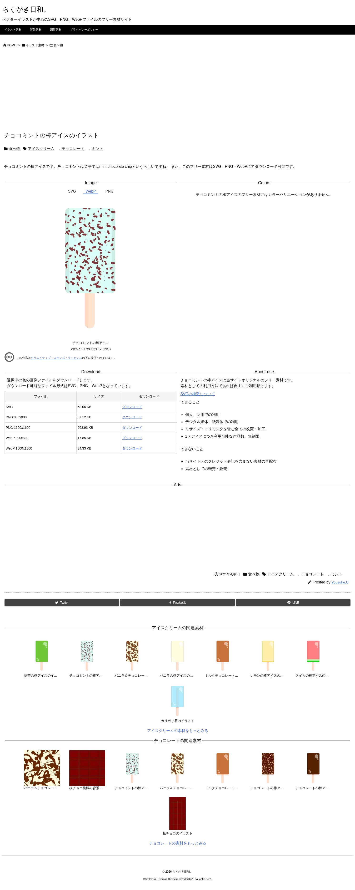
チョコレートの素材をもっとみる (177, 843)
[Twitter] (62, 602)
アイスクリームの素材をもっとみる (177, 731)
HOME (11, 45)
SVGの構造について (197, 394)
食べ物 (58, 45)
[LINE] (293, 602)
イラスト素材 (35, 45)
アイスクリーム (41, 149)
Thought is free (201, 879)
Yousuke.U (340, 582)
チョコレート (73, 149)
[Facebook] (177, 602)
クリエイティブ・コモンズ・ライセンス (56, 357)
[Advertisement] (177, 95)
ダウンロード (132, 407)
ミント (97, 149)
